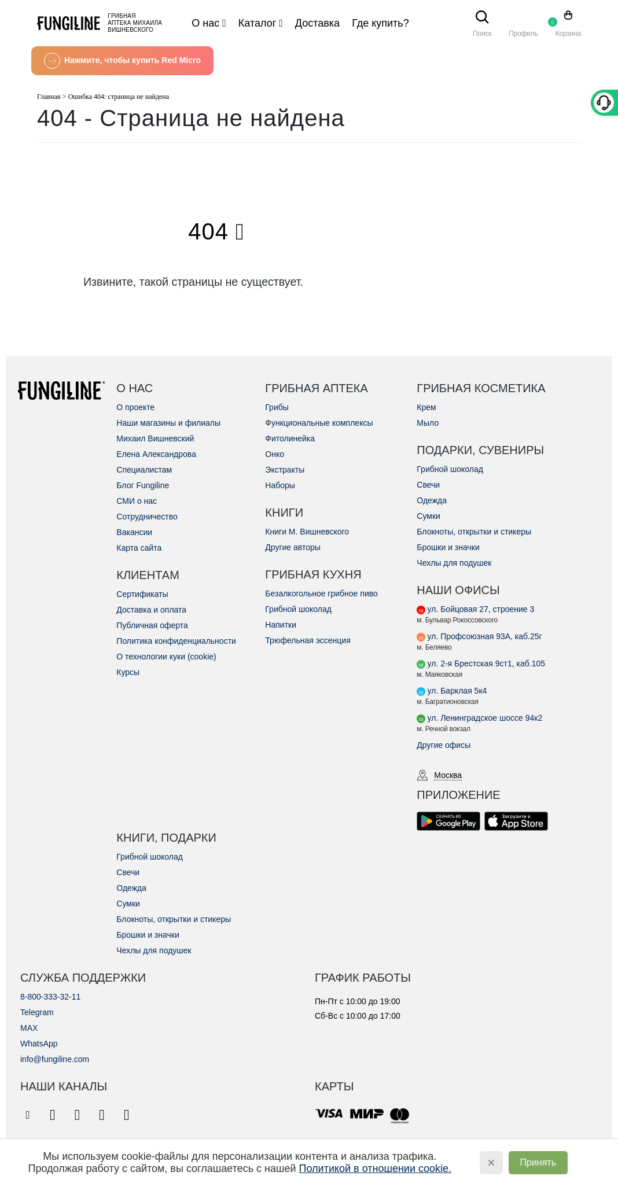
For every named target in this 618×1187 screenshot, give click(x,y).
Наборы (280, 485)
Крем (426, 407)
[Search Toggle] (482, 18)
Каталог (257, 23)
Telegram (37, 1012)
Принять (538, 1162)
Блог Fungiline (142, 485)
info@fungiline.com (54, 1059)
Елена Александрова (156, 454)
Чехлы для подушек (454, 562)
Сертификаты (142, 594)
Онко (274, 454)
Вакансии (134, 532)
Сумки (428, 516)
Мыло (428, 422)
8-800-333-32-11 (50, 996)
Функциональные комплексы (319, 422)
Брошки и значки (448, 547)
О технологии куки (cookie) (166, 656)
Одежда (432, 500)
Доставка (317, 23)
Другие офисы (443, 745)
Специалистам (144, 469)
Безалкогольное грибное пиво (321, 593)
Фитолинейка (290, 438)
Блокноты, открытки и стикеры (474, 531)
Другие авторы (293, 547)
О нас (205, 23)
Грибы (276, 407)
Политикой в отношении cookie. (375, 1168)
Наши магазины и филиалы (168, 422)
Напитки (280, 624)
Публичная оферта (152, 625)
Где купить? (380, 23)
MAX (29, 1028)
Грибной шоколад (298, 609)
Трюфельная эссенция (307, 640)
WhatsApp (39, 1043)
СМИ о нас (136, 501)
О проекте (135, 407)
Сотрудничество (146, 516)
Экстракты (284, 469)
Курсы (127, 672)
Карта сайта (138, 547)
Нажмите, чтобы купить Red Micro (122, 61)
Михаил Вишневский (155, 438)
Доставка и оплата (151, 609)
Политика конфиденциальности (176, 641)
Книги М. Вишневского (307, 531)
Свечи (428, 484)
